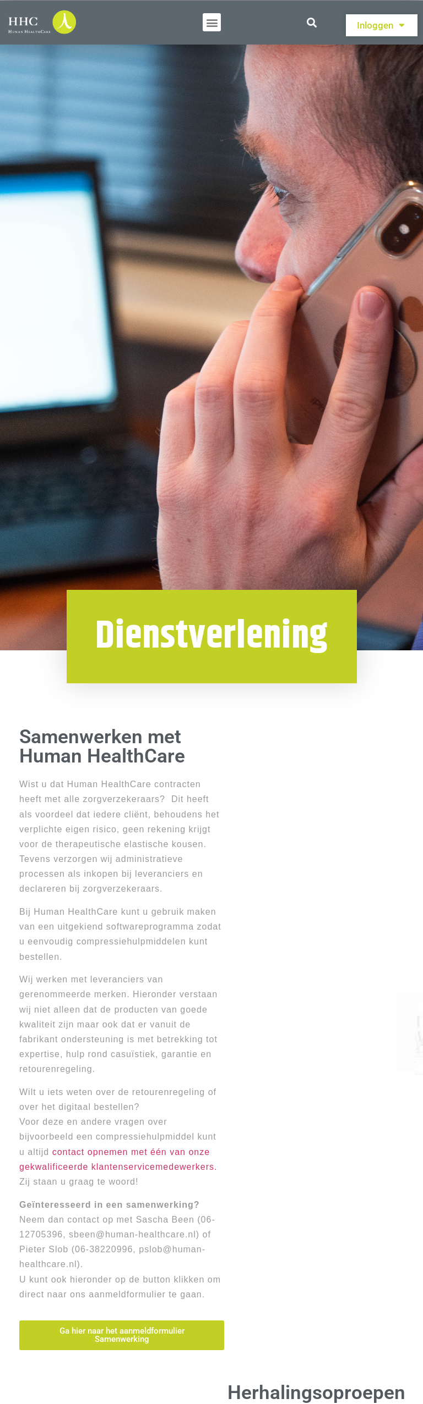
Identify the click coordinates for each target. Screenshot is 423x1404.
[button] (212, 22)
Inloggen (381, 25)
